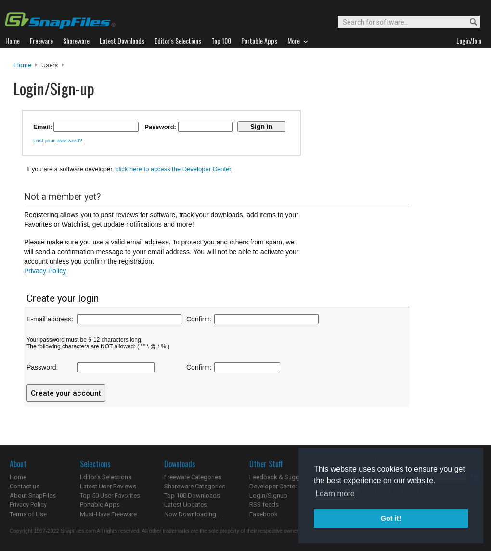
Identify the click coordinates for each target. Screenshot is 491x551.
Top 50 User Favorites (110, 495)
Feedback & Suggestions (284, 477)
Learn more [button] (335, 493)
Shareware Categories (194, 486)
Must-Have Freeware (108, 514)
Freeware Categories (192, 477)
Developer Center (273, 486)
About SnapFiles (33, 495)
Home (22, 65)
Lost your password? (57, 140)
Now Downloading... (192, 514)
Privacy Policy (45, 271)
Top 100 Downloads (192, 495)
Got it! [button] (391, 518)
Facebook (263, 514)
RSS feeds (264, 504)
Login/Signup (268, 495)
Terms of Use (28, 514)
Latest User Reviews (108, 486)
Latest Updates (185, 504)
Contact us (24, 486)
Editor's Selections (105, 477)
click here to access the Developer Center (174, 169)
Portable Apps (100, 504)
